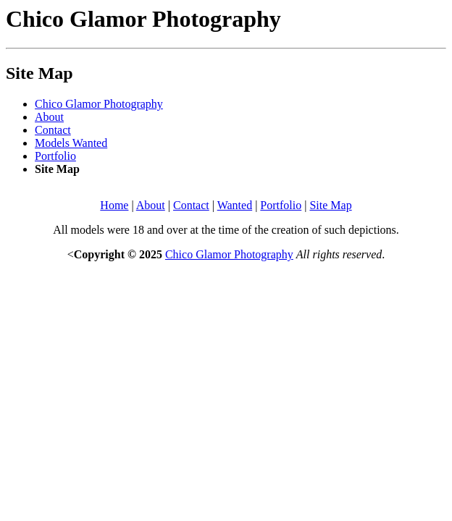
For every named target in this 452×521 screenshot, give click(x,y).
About (49, 117)
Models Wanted (71, 143)
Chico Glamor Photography (99, 104)
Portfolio (55, 156)
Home (114, 205)
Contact (53, 130)
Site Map (330, 205)
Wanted (234, 205)
